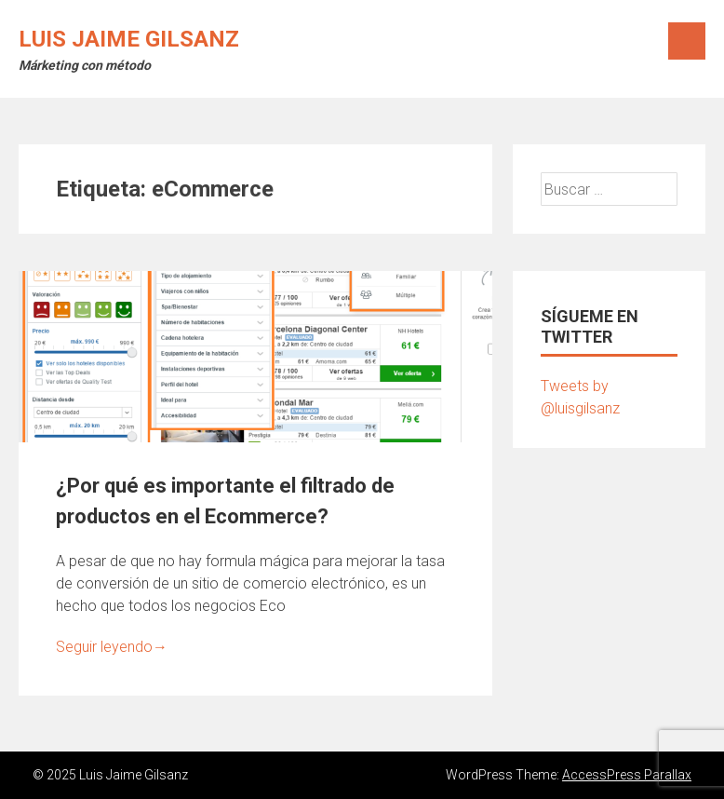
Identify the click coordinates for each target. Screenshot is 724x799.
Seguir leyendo (112, 647)
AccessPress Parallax (626, 774)
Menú (686, 41)
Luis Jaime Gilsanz (129, 39)
